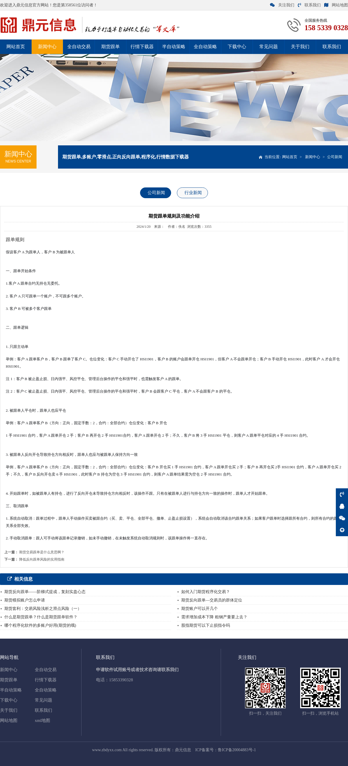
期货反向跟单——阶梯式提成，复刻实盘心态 (45, 592)
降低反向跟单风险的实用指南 (41, 559)
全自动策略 (205, 46)
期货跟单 (110, 46)
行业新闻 (193, 192)
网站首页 (15, 46)
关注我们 (282, 5)
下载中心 (237, 46)
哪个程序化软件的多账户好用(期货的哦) (40, 625)
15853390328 (121, 680)
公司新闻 (334, 157)
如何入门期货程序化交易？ (205, 592)
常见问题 (268, 46)
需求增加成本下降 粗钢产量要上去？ (214, 617)
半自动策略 (173, 46)
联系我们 (309, 5)
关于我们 (300, 46)
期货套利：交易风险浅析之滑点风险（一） (42, 608)
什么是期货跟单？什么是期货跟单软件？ (40, 617)
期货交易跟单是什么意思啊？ (41, 552)
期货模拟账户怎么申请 (24, 600)
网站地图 (336, 5)
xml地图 (42, 720)
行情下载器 (142, 46)
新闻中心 (47, 46)
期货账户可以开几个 (199, 608)
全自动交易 (78, 46)
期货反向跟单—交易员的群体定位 (211, 600)
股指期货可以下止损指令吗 (205, 625)
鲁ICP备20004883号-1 (237, 750)
